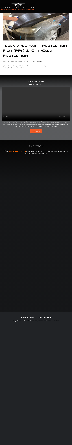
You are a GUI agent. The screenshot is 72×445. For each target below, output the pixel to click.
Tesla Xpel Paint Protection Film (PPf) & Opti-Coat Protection (35, 50)
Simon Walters (8, 65)
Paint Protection (12, 67)
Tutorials (20, 67)
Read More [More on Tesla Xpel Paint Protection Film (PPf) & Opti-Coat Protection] (66, 65)
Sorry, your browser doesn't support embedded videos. (36, 104)
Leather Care (26, 65)
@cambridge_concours (17, 151)
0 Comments (26, 67)
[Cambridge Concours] (18, 3)
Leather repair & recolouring (38, 65)
